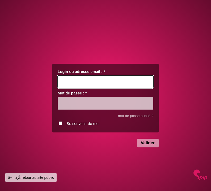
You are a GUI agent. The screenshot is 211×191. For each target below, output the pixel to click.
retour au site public (38, 177)
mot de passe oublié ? (135, 116)
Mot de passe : (72, 93)
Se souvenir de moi (82, 124)
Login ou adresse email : (81, 72)
